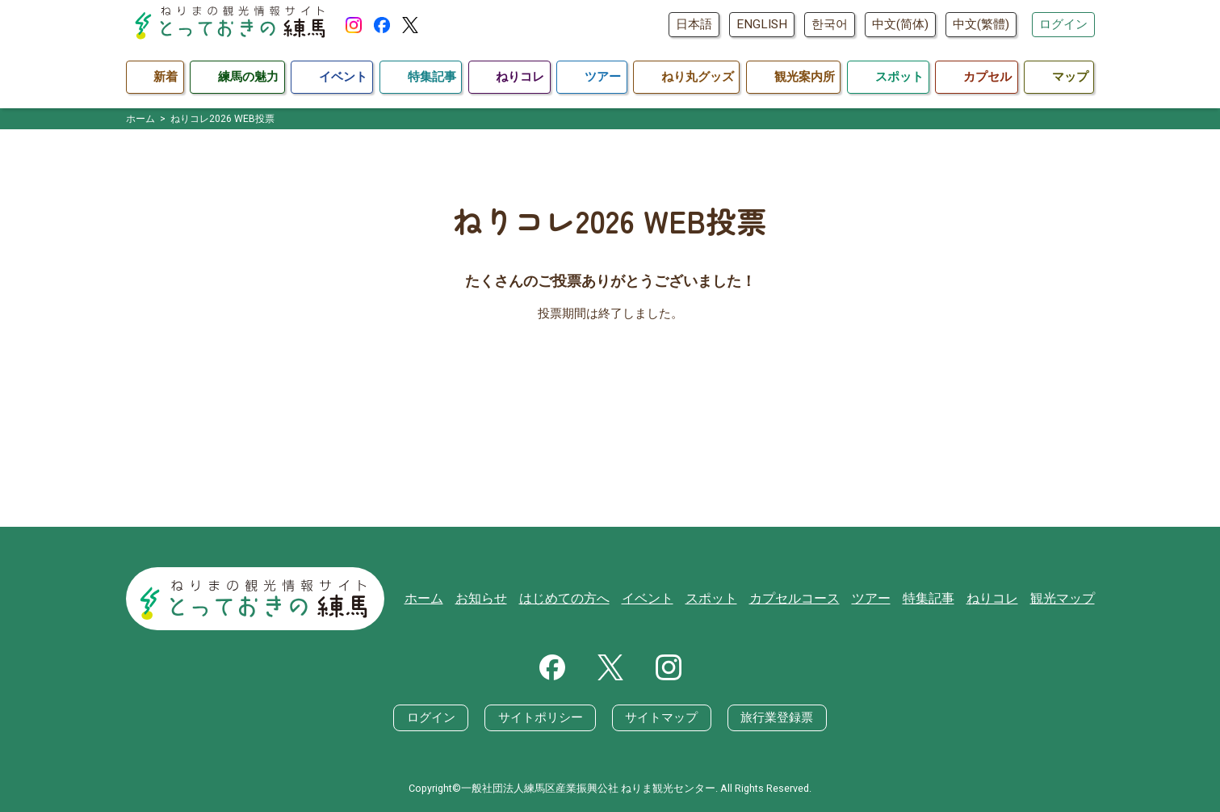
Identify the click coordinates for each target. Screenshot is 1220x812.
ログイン (1063, 24)
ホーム (459, 599)
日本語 (694, 24)
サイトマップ (661, 717)
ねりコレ (998, 599)
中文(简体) (900, 24)
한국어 (829, 24)
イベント (671, 599)
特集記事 (937, 599)
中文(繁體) (981, 24)
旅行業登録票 (776, 717)
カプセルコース (810, 599)
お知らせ (513, 599)
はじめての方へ (592, 599)
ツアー (883, 599)
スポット (731, 599)
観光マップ (1064, 599)
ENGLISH (761, 24)
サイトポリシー (540, 717)
